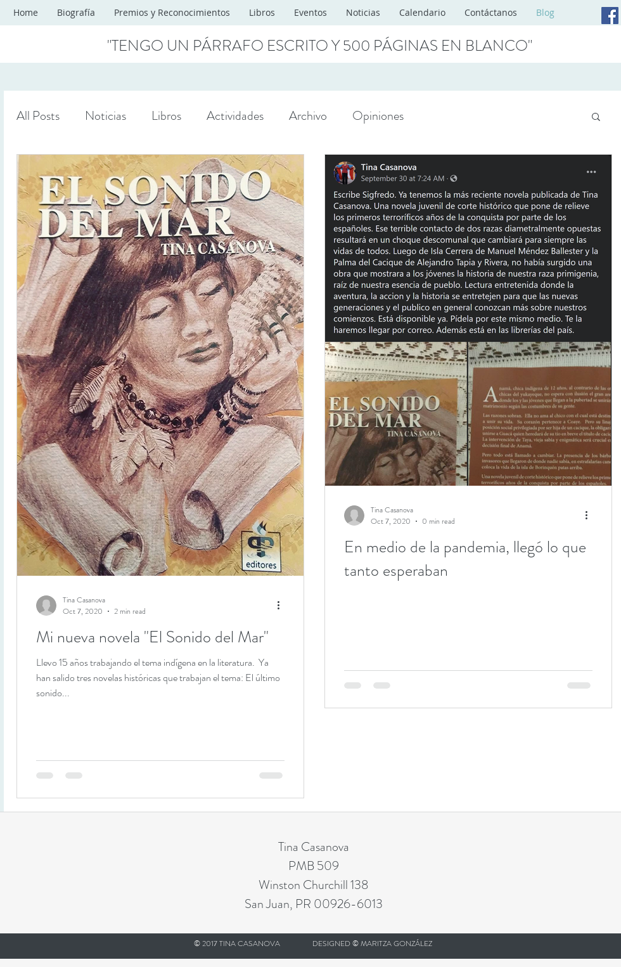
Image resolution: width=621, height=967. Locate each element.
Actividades (235, 116)
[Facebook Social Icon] (609, 15)
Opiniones (378, 116)
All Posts (38, 116)
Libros (166, 116)
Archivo (308, 116)
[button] (596, 117)
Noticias (105, 116)
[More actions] (282, 605)
